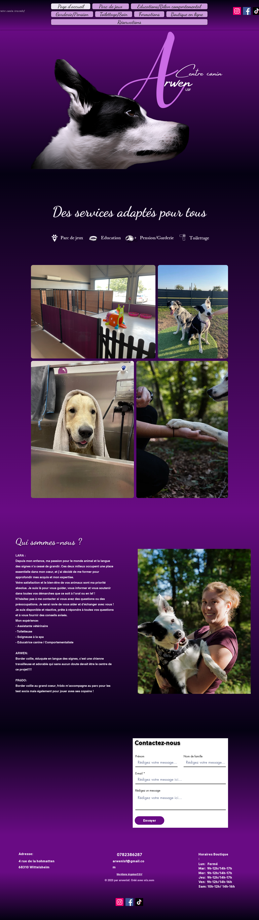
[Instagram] (237, 11)
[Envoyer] (149, 820)
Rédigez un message (147, 790)
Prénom (139, 756)
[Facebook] (247, 11)
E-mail (139, 773)
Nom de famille (193, 756)
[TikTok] (139, 902)
